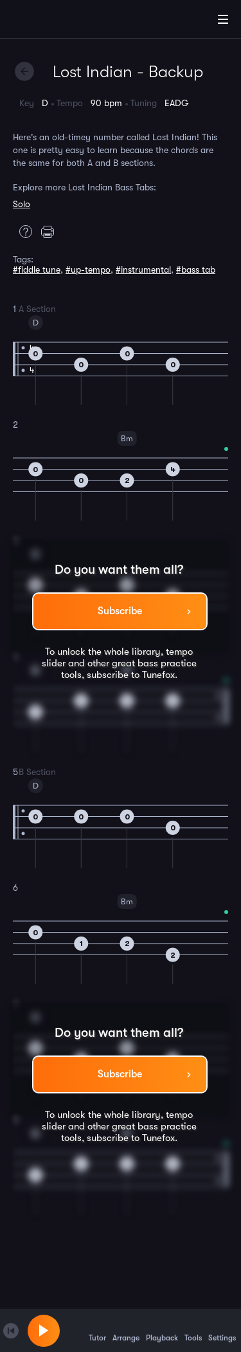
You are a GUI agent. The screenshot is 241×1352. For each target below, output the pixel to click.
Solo (21, 204)
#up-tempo (88, 269)
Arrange (125, 1330)
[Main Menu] (223, 19)
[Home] (51, 21)
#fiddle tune (36, 269)
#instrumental (143, 269)
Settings (222, 1330)
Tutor (97, 1330)
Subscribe (120, 611)
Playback (162, 1330)
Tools (193, 1330)
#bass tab (195, 269)
